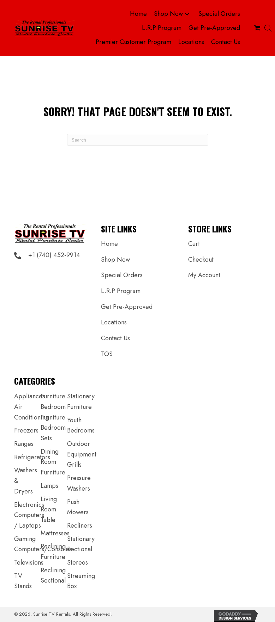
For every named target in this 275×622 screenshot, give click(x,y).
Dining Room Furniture (53, 462)
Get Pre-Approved (127, 306)
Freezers (26, 430)
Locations (114, 322)
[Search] (137, 140)
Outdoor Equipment (81, 449)
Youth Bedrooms (81, 425)
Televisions (28, 562)
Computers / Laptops (29, 520)
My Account (204, 275)
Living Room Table (49, 509)
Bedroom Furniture (53, 412)
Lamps (49, 485)
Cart (194, 243)
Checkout (201, 259)
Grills (74, 464)
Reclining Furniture (53, 551)
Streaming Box (81, 581)
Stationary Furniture (81, 401)
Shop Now (115, 259)
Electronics (29, 504)
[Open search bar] (267, 28)
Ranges (24, 443)
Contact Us (115, 338)
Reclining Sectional (53, 575)
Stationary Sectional (81, 544)
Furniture (53, 396)
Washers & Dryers (25, 481)
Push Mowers (78, 507)
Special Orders (122, 275)
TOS (107, 354)
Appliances (29, 396)
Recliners (79, 525)
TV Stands (23, 581)
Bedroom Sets (53, 433)
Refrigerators (32, 457)
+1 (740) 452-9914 (54, 255)
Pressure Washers (79, 483)
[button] (187, 14)
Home (109, 243)
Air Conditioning (31, 412)
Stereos (77, 562)
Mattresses (55, 533)
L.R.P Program (121, 291)
